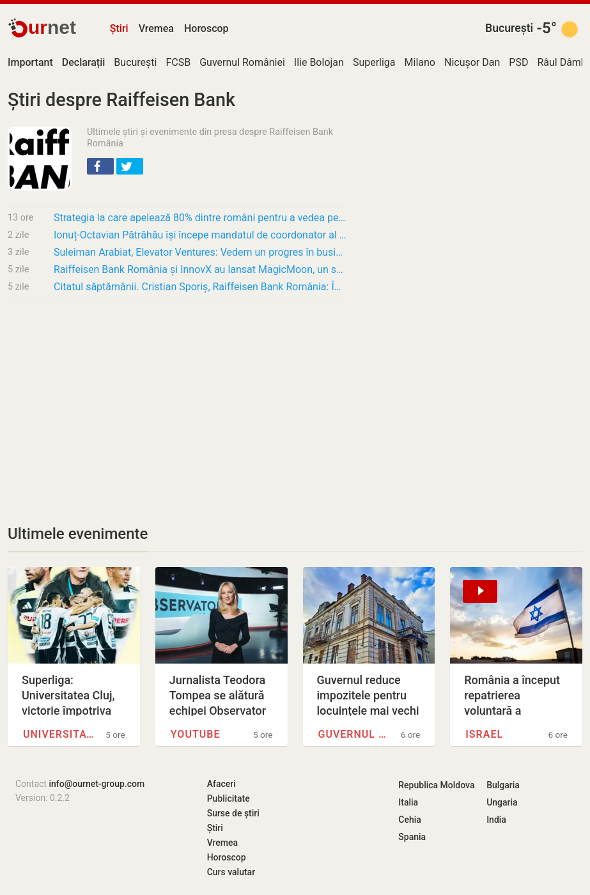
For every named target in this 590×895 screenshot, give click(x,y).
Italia (408, 802)
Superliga (374, 62)
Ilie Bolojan (319, 62)
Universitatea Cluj (59, 734)
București (509, 28)
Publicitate (228, 798)
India (496, 819)
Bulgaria (503, 785)
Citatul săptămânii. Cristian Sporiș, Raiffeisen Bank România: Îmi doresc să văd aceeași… (200, 287)
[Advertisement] (177, 404)
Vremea (156, 28)
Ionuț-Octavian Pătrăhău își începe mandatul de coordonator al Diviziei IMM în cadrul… (200, 235)
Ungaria (502, 802)
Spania (412, 837)
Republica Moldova (436, 785)
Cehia (409, 819)
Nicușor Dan (472, 62)
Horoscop (206, 28)
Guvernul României (242, 62)
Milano (420, 62)
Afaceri (221, 784)
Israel (484, 734)
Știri (119, 28)
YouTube (196, 734)
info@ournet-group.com (96, 784)
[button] (100, 166)
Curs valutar (231, 872)
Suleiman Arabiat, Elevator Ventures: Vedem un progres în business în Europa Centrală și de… (200, 252)
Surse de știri (233, 813)
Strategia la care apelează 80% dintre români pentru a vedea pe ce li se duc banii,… (200, 218)
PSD (518, 62)
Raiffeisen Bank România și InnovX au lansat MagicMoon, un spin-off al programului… (200, 269)
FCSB (178, 62)
